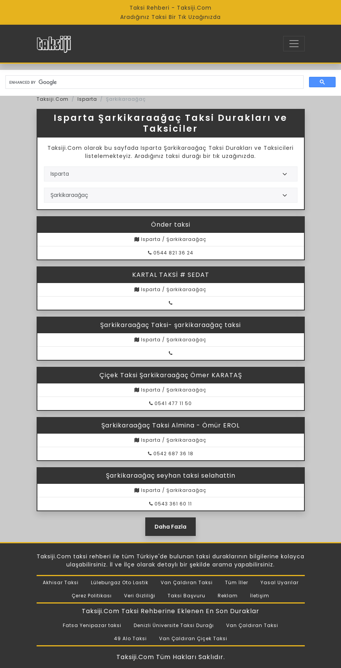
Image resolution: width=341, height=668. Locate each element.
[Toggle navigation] (294, 43)
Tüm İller (236, 582)
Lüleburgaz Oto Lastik (119, 582)
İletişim (259, 595)
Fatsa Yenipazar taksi (92, 625)
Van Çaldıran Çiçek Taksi (193, 638)
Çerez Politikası (92, 595)
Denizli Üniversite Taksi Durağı (174, 625)
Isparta (87, 99)
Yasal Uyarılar (279, 582)
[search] (153, 82)
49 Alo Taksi (130, 638)
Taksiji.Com (53, 99)
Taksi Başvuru (186, 595)
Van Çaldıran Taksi (187, 582)
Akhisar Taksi (61, 582)
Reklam (228, 595)
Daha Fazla (170, 527)
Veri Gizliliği (139, 595)
